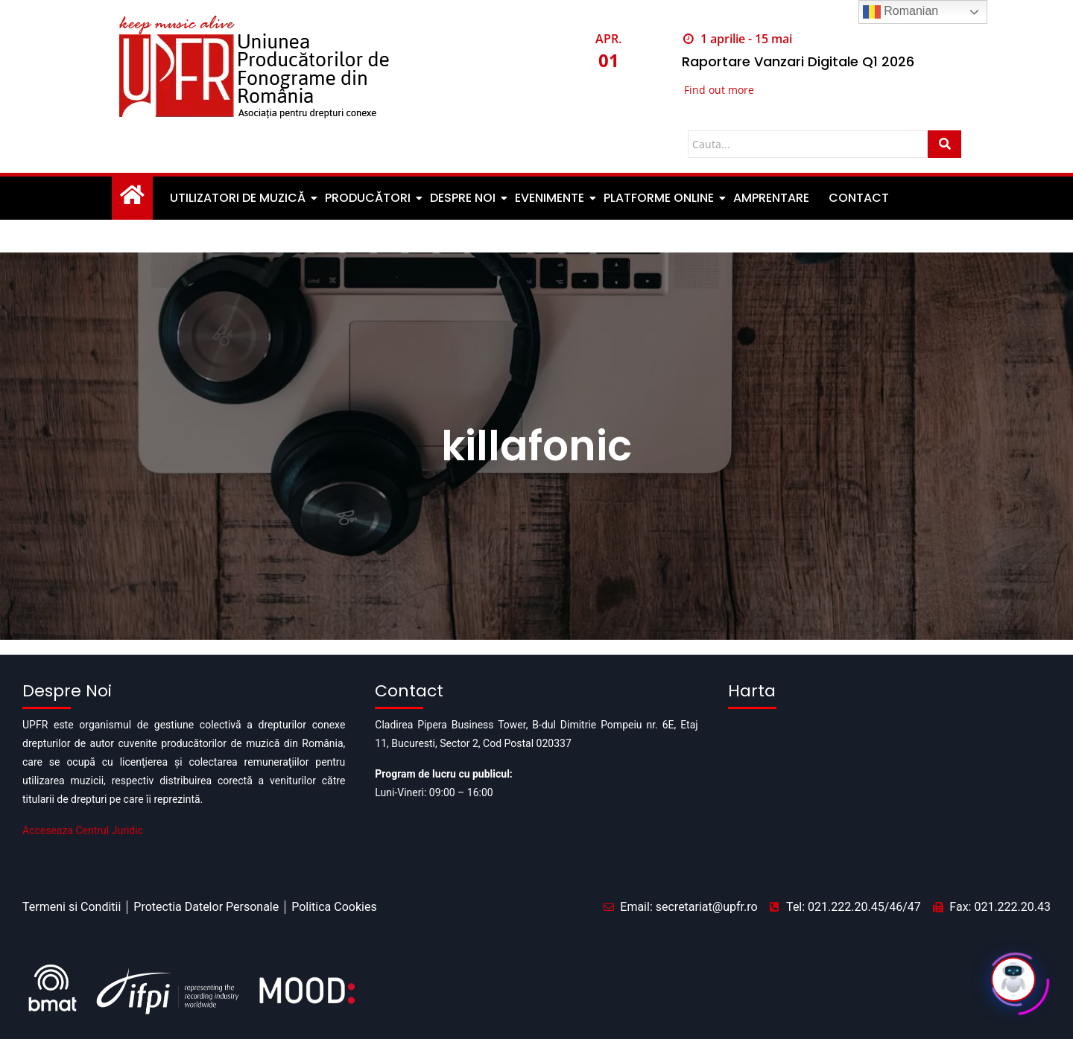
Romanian (900, 12)
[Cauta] (808, 144)
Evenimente (550, 197)
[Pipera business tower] (889, 790)
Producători (369, 197)
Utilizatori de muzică (239, 197)
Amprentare (771, 197)
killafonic (536, 445)
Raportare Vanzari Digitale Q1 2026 (798, 61)
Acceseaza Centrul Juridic (82, 830)
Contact (859, 197)
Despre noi (464, 197)
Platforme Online (660, 197)
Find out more (719, 90)
